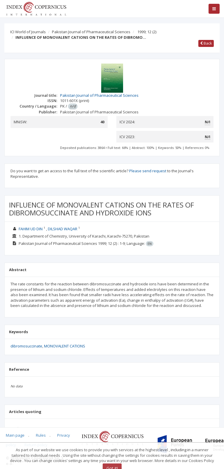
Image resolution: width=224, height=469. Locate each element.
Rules (41, 435)
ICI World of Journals (28, 31)
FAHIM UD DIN (31, 228)
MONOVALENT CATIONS (64, 346)
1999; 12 (146, 31)
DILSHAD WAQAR (62, 228)
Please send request (147, 170)
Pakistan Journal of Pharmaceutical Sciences (91, 31)
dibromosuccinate (26, 346)
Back (206, 43)
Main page (15, 435)
